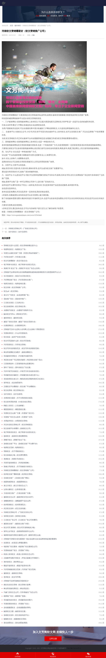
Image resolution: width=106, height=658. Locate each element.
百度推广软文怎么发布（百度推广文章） (19, 417)
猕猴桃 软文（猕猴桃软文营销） (15, 619)
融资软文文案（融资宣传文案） (15, 611)
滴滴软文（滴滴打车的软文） (14, 459)
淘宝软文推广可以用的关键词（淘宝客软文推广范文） (24, 360)
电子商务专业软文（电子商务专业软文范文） (20, 264)
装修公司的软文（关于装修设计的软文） (19, 466)
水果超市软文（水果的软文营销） (16, 421)
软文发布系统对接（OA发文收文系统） (18, 402)
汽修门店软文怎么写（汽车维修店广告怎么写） (21, 592)
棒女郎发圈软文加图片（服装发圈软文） (19, 352)
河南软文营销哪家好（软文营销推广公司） (19, 470)
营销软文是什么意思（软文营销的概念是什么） (21, 245)
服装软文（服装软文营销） (14, 573)
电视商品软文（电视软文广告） (15, 249)
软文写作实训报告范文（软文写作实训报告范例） (22, 348)
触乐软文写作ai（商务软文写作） (16, 314)
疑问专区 (18, 25)
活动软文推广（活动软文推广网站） (17, 478)
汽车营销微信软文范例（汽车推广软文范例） (20, 569)
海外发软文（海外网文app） (14, 562)
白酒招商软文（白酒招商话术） (15, 325)
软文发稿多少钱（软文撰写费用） (16, 455)
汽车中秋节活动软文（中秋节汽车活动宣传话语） (22, 371)
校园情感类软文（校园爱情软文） (16, 482)
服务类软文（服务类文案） (14, 318)
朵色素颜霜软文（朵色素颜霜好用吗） (18, 607)
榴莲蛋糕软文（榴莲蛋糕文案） (15, 409)
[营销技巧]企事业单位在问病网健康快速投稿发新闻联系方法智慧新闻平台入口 (32, 272)
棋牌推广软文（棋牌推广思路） (15, 596)
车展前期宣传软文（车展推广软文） (17, 604)
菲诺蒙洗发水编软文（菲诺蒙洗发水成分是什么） (22, 375)
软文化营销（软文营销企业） (14, 390)
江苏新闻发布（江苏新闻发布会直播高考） (19, 364)
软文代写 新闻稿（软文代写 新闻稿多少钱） (20, 527)
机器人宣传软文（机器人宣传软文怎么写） (19, 554)
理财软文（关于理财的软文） (14, 451)
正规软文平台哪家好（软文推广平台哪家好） (20, 386)
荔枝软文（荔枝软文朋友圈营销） (16, 436)
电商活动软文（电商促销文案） (15, 284)
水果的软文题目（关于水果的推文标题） (19, 398)
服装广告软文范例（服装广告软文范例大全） (20, 322)
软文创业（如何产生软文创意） (15, 337)
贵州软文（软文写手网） (13, 577)
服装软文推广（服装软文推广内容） (17, 524)
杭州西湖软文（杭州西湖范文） (15, 505)
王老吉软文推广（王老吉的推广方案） (18, 493)
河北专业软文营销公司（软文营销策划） (19, 425)
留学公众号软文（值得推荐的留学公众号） (19, 531)
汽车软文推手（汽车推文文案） (15, 257)
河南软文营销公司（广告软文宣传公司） (23, 228)
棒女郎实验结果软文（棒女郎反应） (17, 588)
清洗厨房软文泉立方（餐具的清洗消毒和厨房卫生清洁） (24, 379)
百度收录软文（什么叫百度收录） (16, 333)
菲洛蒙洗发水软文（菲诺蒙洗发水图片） (19, 600)
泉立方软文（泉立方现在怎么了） (16, 486)
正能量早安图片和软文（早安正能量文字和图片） (22, 558)
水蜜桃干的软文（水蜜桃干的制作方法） (19, 310)
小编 (33, 35)
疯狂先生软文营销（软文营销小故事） (18, 585)
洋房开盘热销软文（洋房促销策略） (17, 463)
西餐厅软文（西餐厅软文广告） (15, 440)
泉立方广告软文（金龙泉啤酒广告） (17, 295)
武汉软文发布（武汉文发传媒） (15, 508)
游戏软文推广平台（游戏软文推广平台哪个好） (21, 444)
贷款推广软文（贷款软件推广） (15, 299)
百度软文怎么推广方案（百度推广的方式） (19, 413)
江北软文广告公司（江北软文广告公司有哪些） (21, 520)
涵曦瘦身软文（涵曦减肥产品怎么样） (18, 501)
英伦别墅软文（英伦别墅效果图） (16, 623)
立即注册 (53, 639)
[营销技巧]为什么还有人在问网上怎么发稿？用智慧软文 (24, 329)
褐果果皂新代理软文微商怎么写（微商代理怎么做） (23, 535)
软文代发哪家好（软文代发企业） (16, 261)
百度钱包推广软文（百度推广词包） (17, 550)
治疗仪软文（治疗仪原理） (18, 232)
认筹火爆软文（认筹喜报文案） (15, 489)
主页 (11, 25)
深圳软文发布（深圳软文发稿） (15, 516)
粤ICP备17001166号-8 (74, 648)
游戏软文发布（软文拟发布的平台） (17, 615)
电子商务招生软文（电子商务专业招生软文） (20, 432)
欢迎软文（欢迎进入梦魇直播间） (16, 543)
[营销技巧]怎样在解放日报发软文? (16, 581)
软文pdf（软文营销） (11, 291)
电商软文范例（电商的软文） (14, 447)
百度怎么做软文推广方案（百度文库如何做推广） (22, 253)
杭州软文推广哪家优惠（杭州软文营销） (19, 474)
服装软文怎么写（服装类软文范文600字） (19, 497)
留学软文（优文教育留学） (14, 383)
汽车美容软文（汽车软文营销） (15, 344)
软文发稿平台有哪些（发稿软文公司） (18, 428)
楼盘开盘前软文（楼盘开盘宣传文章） (18, 566)
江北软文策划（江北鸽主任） (14, 303)
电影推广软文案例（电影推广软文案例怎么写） (21, 546)
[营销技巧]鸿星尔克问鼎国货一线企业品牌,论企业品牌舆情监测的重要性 (30, 539)
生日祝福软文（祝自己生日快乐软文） (18, 276)
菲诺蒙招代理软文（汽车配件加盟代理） (19, 356)
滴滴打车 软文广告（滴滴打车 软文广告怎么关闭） (22, 268)
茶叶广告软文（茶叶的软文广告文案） (18, 367)
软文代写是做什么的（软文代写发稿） (18, 341)
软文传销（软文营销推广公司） (15, 287)
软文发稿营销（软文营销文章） (15, 306)
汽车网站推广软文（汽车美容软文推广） (19, 280)
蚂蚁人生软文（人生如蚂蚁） (14, 405)
